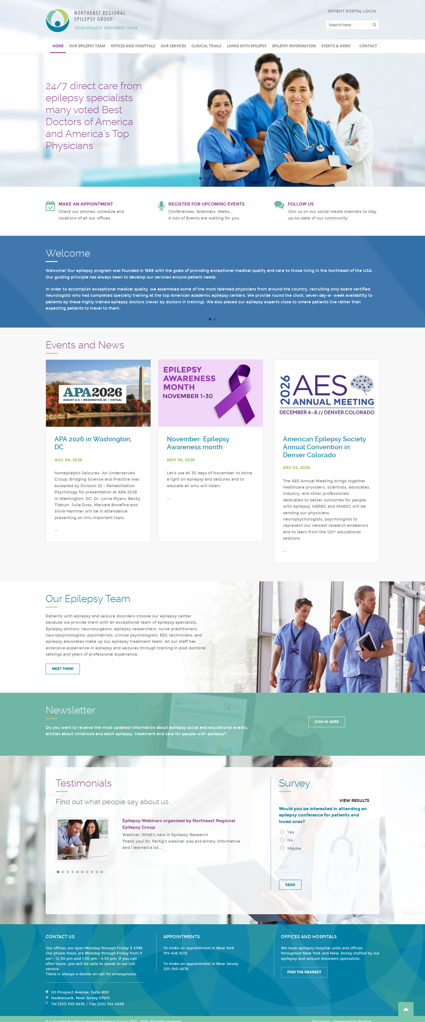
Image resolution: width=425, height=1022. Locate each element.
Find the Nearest (304, 972)
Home (58, 45)
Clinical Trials (206, 45)
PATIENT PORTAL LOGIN (352, 11)
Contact (368, 45)
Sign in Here (327, 722)
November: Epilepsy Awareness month (198, 443)
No (286, 840)
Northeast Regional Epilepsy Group (91, 20)
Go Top (406, 1009)
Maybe (290, 848)
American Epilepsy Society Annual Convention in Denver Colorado (324, 447)
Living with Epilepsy (247, 45)
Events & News (336, 45)
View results (354, 800)
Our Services (173, 45)
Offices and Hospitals (133, 45)
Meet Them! (63, 669)
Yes (287, 832)
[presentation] (322, 864)
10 (101, 872)
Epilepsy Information (294, 45)
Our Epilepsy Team (87, 45)
